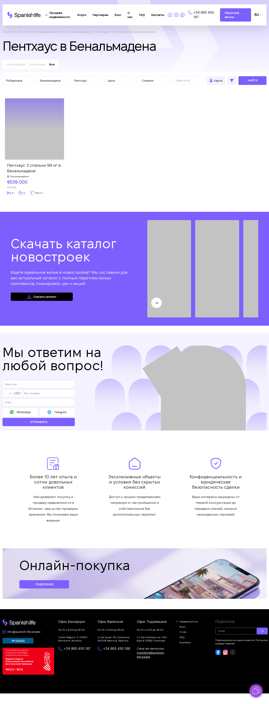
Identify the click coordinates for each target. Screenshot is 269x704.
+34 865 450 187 (203, 15)
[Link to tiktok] (182, 14)
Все (52, 64)
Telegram (60, 412)
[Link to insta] (176, 14)
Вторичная (37, 64)
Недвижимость (189, 621)
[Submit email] (262, 631)
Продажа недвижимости (59, 15)
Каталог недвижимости (44, 32)
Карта (218, 80)
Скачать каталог (44, 296)
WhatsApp (24, 412)
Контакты (157, 15)
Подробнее (44, 584)
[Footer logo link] (19, 623)
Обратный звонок (232, 15)
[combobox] (13, 393)
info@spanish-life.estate (23, 631)
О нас (183, 631)
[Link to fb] (170, 14)
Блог (117, 15)
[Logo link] (23, 15)
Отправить (39, 422)
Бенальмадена (79, 32)
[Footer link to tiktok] (233, 652)
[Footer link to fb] (218, 652)
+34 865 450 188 (116, 648)
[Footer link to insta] (225, 652)
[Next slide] (156, 303)
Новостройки (15, 64)
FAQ (142, 15)
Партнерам (100, 15)
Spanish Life (12, 32)
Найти (252, 80)
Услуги (81, 15)
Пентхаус (102, 32)
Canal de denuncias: (151, 652)
